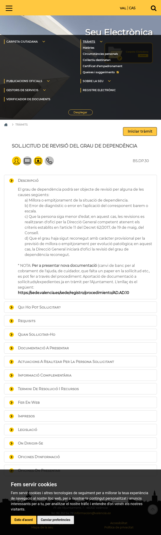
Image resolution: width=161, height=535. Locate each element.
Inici (50, 7)
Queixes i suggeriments (99, 72)
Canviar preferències (55, 520)
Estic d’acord (23, 520)
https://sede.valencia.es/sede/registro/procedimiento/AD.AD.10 (73, 293)
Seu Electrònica (119, 32)
